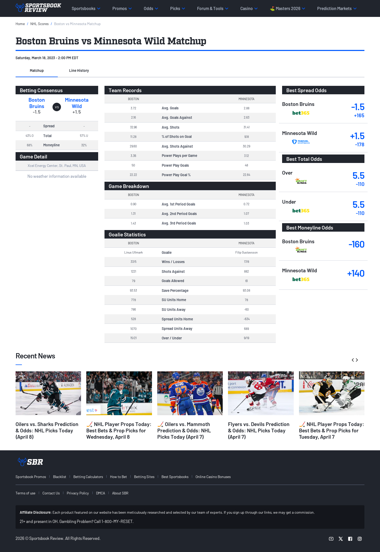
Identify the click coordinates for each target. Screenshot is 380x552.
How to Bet (118, 476)
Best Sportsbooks (175, 476)
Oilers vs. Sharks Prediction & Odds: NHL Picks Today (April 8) (47, 430)
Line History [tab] (79, 70)
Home (20, 23)
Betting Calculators (88, 476)
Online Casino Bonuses (213, 476)
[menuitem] (34, 476)
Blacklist (59, 476)
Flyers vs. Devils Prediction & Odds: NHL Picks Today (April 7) (258, 430)
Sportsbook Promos (31, 476)
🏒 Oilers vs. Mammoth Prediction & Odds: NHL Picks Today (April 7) (184, 430)
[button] (37, 70)
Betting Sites (144, 476)
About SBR (120, 493)
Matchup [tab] (37, 70)
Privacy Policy (78, 493)
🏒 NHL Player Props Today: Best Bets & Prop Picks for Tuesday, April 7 (331, 430)
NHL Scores (39, 23)
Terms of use (25, 493)
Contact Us (51, 493)
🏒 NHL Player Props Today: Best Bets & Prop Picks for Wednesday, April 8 (118, 430)
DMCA (100, 493)
